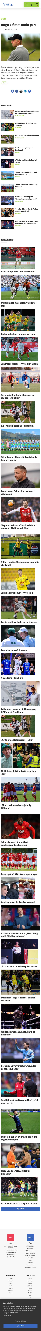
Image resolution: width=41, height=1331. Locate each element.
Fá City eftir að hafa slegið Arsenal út (19, 1204)
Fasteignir (30, 1281)
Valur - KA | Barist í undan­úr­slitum (18, 272)
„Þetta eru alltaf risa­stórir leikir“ (17, 740)
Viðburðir (30, 1286)
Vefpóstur (30, 1262)
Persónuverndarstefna (11, 1250)
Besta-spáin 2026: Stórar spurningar (19, 874)
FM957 (30, 1293)
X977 (30, 1295)
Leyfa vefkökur (20, 1326)
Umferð (30, 1260)
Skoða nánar (7, 1315)
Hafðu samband (30, 1251)
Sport (10, 1283)
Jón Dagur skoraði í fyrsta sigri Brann (19, 364)
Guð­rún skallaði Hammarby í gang (18, 334)
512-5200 (31, 1246)
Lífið (11, 1286)
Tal (30, 1297)
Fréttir (10, 1278)
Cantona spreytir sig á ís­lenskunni (18, 902)
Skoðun (11, 1288)
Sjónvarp (10, 1290)
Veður (30, 1288)
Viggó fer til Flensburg (12, 678)
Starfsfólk (30, 1258)
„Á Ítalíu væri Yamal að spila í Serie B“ (19, 967)
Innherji (30, 1278)
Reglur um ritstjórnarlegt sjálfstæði (10, 1247)
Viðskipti (10, 1281)
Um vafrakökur (30, 1265)
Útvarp (11, 1293)
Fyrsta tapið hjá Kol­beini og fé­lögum (19, 622)
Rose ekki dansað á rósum (14, 650)
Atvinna (30, 1283)
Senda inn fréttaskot (30, 1267)
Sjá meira (20, 1209)
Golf (4, 83)
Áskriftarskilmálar (30, 1255)
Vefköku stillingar (20, 1321)
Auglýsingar (30, 1248)
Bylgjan (30, 1290)
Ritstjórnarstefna (30, 1253)
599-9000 (12, 1257)
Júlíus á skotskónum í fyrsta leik (17, 593)
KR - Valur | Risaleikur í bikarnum (27, 136)
